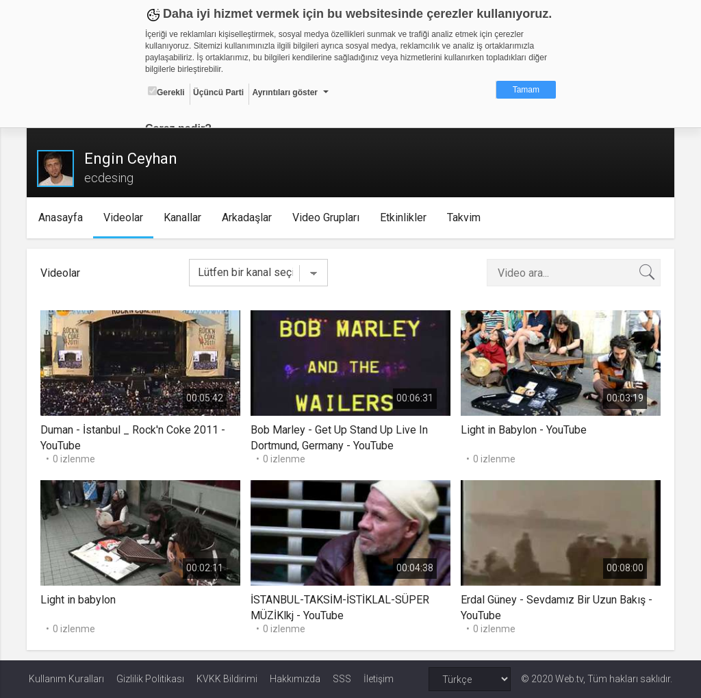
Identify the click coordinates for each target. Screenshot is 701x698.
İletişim (379, 678)
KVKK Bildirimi (226, 678)
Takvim (466, 217)
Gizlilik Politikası (150, 678)
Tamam (526, 90)
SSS (342, 678)
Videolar (126, 217)
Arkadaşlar (250, 217)
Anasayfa (63, 217)
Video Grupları (328, 217)
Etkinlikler (406, 217)
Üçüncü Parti (218, 92)
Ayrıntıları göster (285, 92)
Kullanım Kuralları (66, 678)
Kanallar (185, 217)
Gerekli (166, 91)
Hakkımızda (295, 678)
